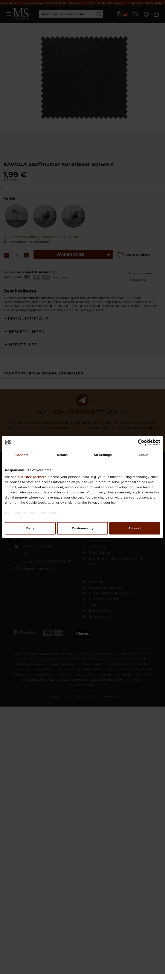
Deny (30, 528)
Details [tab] (62, 455)
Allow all (134, 528)
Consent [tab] (22, 455)
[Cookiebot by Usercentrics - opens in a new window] (141, 442)
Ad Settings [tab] (103, 455)
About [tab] (143, 455)
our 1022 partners (32, 477)
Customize (82, 528)
